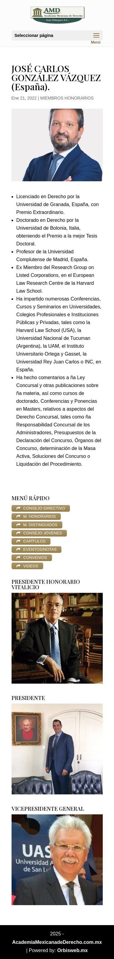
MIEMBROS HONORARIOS (67, 98)
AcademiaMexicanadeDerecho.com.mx (57, 942)
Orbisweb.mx (72, 950)
